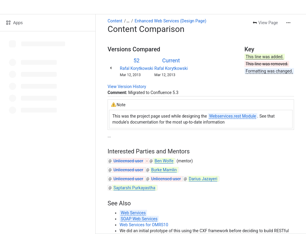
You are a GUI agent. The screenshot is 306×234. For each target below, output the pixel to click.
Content (115, 21)
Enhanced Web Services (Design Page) (170, 21)
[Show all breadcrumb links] (127, 21)
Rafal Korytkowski (136, 68)
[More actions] (288, 22)
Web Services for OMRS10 (144, 224)
